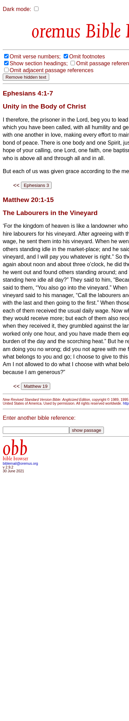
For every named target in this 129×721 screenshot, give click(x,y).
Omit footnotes (87, 56)
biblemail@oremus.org (20, 463)
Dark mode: (17, 9)
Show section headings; (39, 63)
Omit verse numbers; (35, 56)
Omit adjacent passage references (52, 70)
